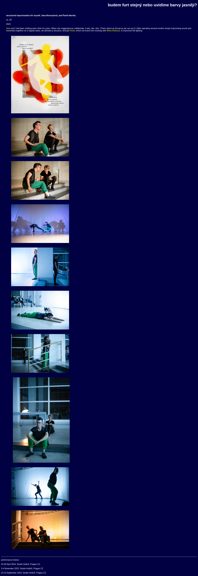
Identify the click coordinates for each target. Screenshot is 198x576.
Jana (8, 28)
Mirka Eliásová (113, 31)
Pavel (72, 31)
